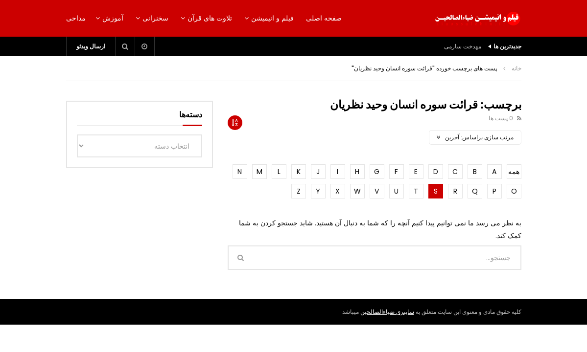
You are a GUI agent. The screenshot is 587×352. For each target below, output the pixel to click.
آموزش (112, 18)
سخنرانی (155, 18)
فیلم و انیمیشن (272, 18)
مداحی (76, 18)
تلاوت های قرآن (210, 18)
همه (513, 171)
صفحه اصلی (324, 18)
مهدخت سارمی (462, 46)
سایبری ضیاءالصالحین (387, 312)
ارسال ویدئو (90, 46)
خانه (516, 68)
